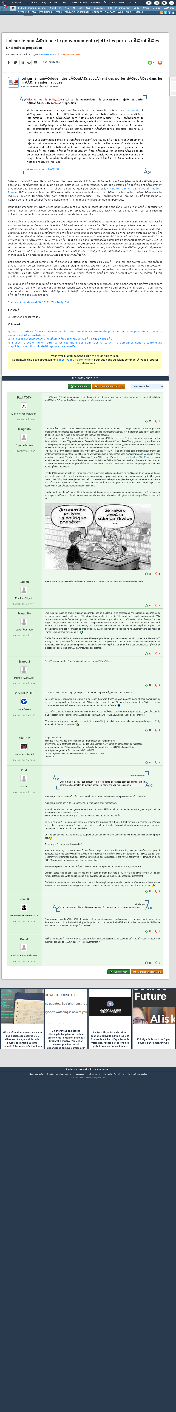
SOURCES (97, 12)
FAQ (43, 2)
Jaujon (24, 713)
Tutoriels (31, 2)
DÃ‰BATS (110, 12)
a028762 (24, 869)
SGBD (137, 8)
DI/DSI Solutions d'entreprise (32, 8)
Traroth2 (24, 792)
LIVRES (58, 12)
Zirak (24, 901)
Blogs (54, 2)
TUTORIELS (23, 12)
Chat (64, 2)
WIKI (120, 12)
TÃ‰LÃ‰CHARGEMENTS (76, 12)
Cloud (53, 8)
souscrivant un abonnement (75, 403)
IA (60, 8)
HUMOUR (139, 12)
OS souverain (130, 154)
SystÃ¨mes (169, 8)
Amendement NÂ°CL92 (44, 213)
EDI (110, 8)
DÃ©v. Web (99, 8)
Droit (122, 2)
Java (88, 8)
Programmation (122, 8)
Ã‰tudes (109, 2)
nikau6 (24, 1030)
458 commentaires (70, 98)
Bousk (24, 1070)
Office (146, 8)
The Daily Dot (60, 346)
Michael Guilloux (47, 98)
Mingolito (24, 560)
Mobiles (156, 8)
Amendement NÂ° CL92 (35, 346)
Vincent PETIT (24, 824)
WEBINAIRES (45, 12)
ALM (67, 8)
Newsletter (79, 2)
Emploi (95, 2)
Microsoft (77, 8)
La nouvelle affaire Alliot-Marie (135, 588)
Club (133, 2)
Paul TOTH (24, 528)
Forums (16, 2)
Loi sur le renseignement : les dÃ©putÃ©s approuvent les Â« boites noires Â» (61, 383)
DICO (128, 12)
